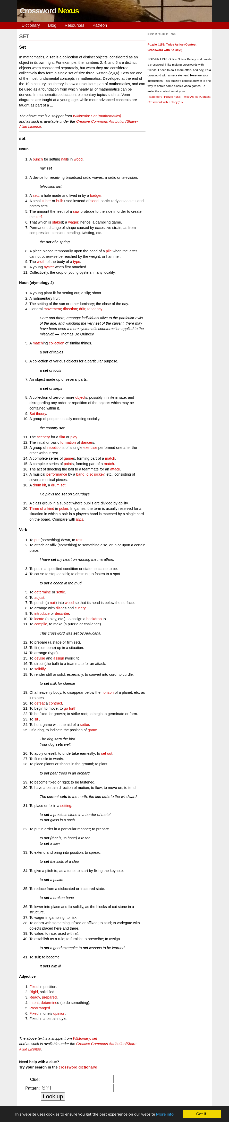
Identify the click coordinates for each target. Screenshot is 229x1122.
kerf (39, 217)
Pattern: (32, 1088)
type (76, 262)
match (38, 343)
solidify (39, 669)
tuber (47, 201)
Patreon (99, 25)
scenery (43, 437)
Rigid (33, 992)
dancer (86, 442)
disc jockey (95, 474)
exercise (90, 448)
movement (52, 309)
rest (79, 540)
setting (65, 806)
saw (76, 211)
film (62, 437)
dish (59, 608)
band (80, 474)
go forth (70, 708)
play (73, 437)
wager (73, 222)
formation (68, 442)
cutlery (80, 608)
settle (60, 592)
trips (79, 519)
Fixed (33, 987)
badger (95, 195)
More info (165, 1117)
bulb (59, 201)
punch (38, 159)
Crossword (49, 11)
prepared (49, 997)
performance (56, 474)
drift (82, 309)
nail (64, 159)
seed (94, 201)
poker (63, 508)
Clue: (35, 1079)
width (41, 262)
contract (55, 703)
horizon (107, 692)
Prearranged (39, 1008)
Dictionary (31, 25)
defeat (39, 703)
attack (115, 469)
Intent (34, 1003)
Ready (34, 997)
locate (39, 619)
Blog (52, 25)
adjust (39, 597)
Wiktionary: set (85, 1038)
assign (58, 658)
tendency (94, 309)
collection (56, 343)
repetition (55, 448)
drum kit (39, 485)
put (36, 540)
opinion (59, 1013)
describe (62, 613)
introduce (41, 613)
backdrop (94, 619)
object (80, 397)
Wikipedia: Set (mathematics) (97, 116)
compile (40, 624)
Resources (74, 25)
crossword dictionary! (78, 1067)
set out (106, 753)
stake (56, 222)
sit (36, 719)
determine (42, 592)
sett (36, 195)
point (68, 464)
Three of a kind (41, 508)
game (68, 458)
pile (109, 251)
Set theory (37, 414)
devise (39, 658)
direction (70, 309)
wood (78, 159)
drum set (58, 485)
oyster (49, 267)
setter (84, 725)
